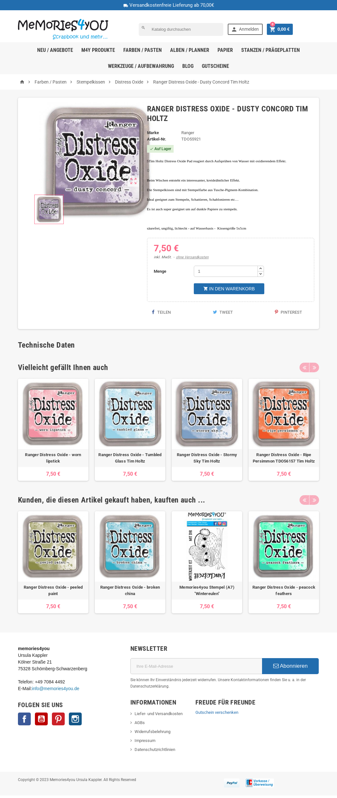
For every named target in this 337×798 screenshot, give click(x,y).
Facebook (24, 719)
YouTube (41, 719)
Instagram (75, 719)
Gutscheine (215, 66)
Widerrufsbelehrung (152, 731)
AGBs (140, 722)
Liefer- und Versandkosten (159, 713)
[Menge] (226, 271)
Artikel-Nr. (156, 139)
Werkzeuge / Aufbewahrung (141, 66)
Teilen (161, 312)
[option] (53, 430)
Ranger (187, 132)
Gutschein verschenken (216, 712)
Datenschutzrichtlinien (155, 749)
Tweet (223, 312)
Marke (153, 132)
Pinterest (288, 312)
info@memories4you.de (55, 688)
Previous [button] (304, 367)
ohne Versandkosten (192, 257)
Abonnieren (290, 666)
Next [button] (314, 367)
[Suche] (181, 29)
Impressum (145, 740)
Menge (160, 271)
